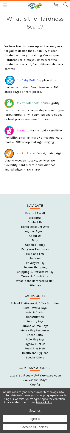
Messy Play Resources (35, 330)
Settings (35, 410)
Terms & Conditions (35, 276)
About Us (35, 236)
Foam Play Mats (35, 348)
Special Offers (35, 357)
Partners (35, 258)
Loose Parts (35, 335)
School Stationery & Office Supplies (35, 303)
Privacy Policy (35, 263)
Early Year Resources (35, 249)
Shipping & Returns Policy (35, 272)
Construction (35, 317)
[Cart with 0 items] (55, 5)
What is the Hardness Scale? (35, 281)
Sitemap (35, 285)
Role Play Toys (35, 339)
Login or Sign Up (35, 231)
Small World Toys (35, 308)
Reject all (35, 419)
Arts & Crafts (35, 312)
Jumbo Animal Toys (35, 326)
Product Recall (35, 213)
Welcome (35, 218)
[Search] (65, 5)
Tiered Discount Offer (35, 227)
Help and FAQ (35, 254)
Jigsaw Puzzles (35, 344)
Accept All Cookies (35, 427)
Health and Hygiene (35, 353)
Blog (35, 240)
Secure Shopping (35, 267)
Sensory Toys (35, 321)
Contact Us (35, 222)
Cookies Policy (35, 245)
